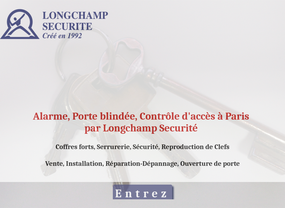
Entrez (142, 193)
